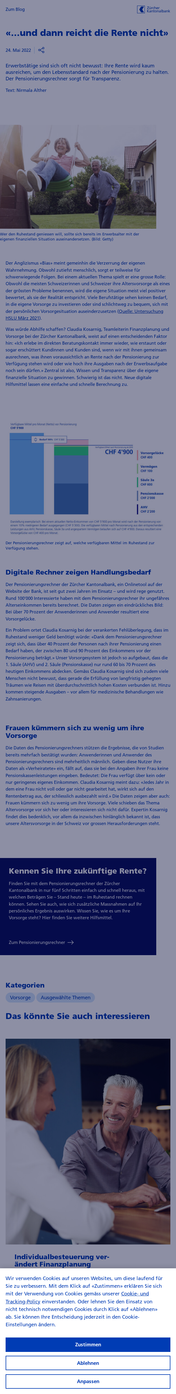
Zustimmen (88, 1350)
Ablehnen (88, 1369)
